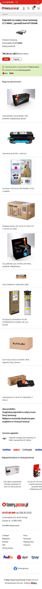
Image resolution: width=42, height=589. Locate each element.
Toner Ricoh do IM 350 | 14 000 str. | (14, 153)
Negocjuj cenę (28, 541)
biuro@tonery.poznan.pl (10, 525)
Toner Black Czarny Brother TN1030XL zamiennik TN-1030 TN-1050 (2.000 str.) (12, 484)
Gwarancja (27, 538)
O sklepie (5, 535)
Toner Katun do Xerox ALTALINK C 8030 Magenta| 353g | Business (15, 361)
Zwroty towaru (7, 548)
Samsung (13, 40)
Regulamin (6, 538)
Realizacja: (30, 583)
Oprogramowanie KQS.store (14, 583)
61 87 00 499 (8, 2)
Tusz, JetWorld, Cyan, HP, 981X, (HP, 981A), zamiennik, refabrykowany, (16, 264)
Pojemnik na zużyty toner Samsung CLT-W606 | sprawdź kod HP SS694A (22, 438)
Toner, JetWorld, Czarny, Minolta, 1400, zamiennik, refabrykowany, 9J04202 (15, 117)
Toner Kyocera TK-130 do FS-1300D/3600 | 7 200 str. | (17, 398)
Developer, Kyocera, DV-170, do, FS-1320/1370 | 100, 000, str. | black (18, 227)
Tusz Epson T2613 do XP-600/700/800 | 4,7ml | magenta (18, 189)
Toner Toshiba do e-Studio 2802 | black (15, 284)
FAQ (3, 545)
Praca (25, 535)
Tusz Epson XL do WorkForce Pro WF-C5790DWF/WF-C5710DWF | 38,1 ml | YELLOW (15, 322)
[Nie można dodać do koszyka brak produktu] (6, 59)
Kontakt (5, 541)
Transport (27, 545)
